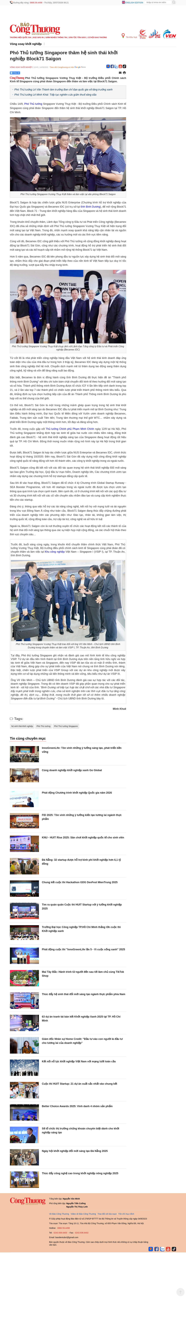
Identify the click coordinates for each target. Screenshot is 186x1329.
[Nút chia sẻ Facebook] (32, 72)
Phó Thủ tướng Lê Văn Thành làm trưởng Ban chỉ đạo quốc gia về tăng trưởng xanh (63, 89)
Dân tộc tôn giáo (77, 37)
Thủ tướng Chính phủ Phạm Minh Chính (70, 428)
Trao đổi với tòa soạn (107, 1214)
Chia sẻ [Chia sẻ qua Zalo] (14, 73)
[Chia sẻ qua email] (120, 73)
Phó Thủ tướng (33, 103)
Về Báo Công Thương (59, 1214)
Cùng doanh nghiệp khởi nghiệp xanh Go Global (72, 770)
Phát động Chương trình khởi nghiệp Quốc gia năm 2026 (77, 792)
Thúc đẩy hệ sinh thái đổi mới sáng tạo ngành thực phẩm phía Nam (83, 994)
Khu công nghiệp (55, 551)
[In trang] (124, 73)
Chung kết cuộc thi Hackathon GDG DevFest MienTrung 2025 (80, 882)
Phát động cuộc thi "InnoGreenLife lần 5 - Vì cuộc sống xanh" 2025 (83, 949)
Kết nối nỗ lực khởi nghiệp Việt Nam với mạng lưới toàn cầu (79, 1061)
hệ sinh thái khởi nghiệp (22, 726)
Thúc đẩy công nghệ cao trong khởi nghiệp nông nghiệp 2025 (80, 1173)
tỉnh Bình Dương (90, 206)
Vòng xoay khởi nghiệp (26, 44)
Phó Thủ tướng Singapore (66, 726)
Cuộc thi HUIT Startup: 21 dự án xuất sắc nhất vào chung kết (79, 1083)
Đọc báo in (38, 37)
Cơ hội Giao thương (97, 37)
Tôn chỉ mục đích (126, 1214)
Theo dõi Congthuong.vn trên (62, 67)
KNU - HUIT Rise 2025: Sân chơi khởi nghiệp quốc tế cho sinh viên (83, 837)
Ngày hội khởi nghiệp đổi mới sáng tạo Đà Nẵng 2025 (75, 1151)
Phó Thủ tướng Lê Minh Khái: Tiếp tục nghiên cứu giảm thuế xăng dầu (55, 94)
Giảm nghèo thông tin (56, 37)
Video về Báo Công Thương (83, 1214)
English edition (134, 2)
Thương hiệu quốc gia (20, 37)
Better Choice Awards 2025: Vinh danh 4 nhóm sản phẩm (77, 1106)
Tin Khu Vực (129, 35)
